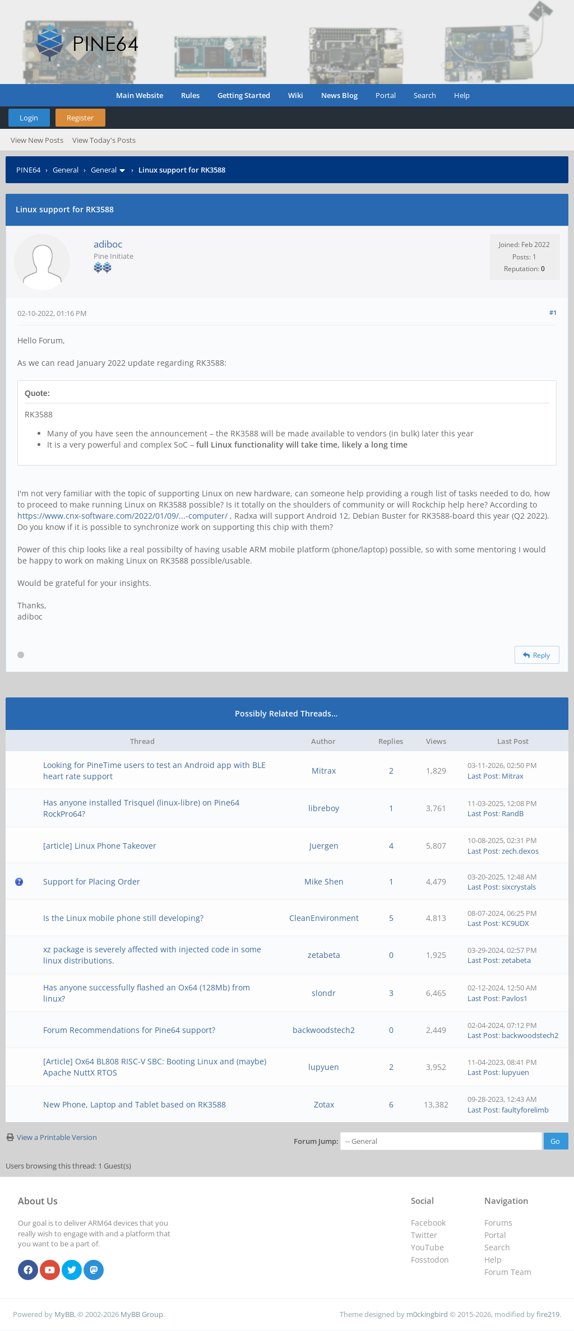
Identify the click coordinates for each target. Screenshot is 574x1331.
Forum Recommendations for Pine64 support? (129, 1030)
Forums (498, 1222)
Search (425, 95)
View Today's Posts (104, 140)
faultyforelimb (525, 1110)
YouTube (427, 1247)
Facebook (428, 1222)
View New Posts (37, 140)
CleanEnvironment (324, 918)
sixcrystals (519, 887)
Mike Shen (324, 881)
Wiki (295, 95)
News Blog (339, 95)
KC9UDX (515, 923)
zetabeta (324, 955)
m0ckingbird (427, 1314)
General (65, 170)
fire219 (547, 1314)
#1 (553, 312)
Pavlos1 (514, 998)
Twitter (424, 1235)
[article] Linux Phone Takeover (99, 845)
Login (29, 118)
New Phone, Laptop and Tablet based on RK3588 (134, 1104)
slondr (324, 993)
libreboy (323, 808)
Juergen (324, 845)
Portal (386, 95)
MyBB (64, 1314)
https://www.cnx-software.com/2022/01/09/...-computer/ (122, 515)
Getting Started (243, 95)
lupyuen (323, 1067)
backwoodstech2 (324, 1030)
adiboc (108, 244)
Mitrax (324, 770)
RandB (513, 813)
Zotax (324, 1104)
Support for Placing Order (91, 881)
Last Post (482, 776)
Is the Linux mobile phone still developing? (123, 918)
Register (80, 118)
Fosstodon (430, 1259)
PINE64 (28, 170)
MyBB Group (142, 1314)
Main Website (139, 95)
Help (462, 95)
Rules (190, 95)
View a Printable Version (57, 1137)
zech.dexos (520, 851)
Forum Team (507, 1272)
